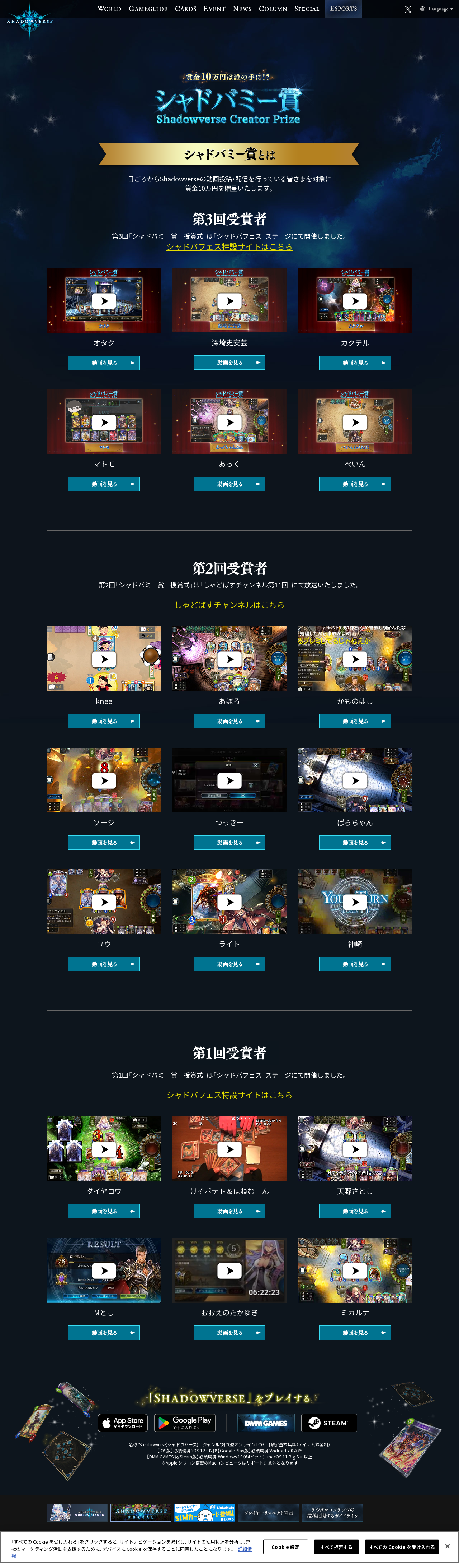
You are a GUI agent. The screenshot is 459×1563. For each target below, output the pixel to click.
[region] (229, 1547)
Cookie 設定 (285, 1546)
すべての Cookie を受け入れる (402, 1546)
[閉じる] (447, 1546)
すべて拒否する (336, 1546)
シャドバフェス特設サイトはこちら (229, 246)
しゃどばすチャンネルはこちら (229, 604)
